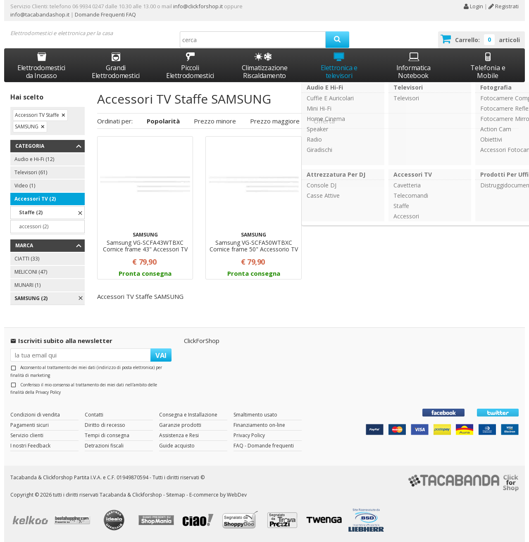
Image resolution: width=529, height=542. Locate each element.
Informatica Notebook (413, 65)
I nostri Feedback (30, 445)
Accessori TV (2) (35, 198)
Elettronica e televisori (339, 65)
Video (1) (24, 185)
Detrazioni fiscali (104, 445)
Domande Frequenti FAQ (105, 14)
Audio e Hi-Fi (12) (34, 159)
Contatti (94, 414)
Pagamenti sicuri (29, 424)
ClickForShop (201, 340)
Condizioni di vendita (35, 414)
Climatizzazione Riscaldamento (265, 71)
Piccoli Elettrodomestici (190, 65)
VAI (161, 355)
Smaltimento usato (255, 414)
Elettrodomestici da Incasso (41, 65)
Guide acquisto (177, 445)
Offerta (324, 121)
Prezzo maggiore (275, 121)
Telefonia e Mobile (487, 65)
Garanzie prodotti (180, 424)
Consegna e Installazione (188, 414)
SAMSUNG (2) (31, 298)
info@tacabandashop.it (39, 14)
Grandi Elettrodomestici (116, 65)
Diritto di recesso (105, 424)
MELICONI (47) (30, 271)
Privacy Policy (48, 392)
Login (473, 6)
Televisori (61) (30, 172)
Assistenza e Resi (179, 435)
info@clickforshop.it (198, 6)
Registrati (503, 6)
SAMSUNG (26, 126)
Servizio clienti (26, 435)
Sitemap (175, 494)
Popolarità (163, 121)
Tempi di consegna (107, 435)
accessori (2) (33, 226)
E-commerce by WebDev (218, 494)
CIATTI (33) (26, 258)
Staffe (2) (31, 212)
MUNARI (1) (27, 285)
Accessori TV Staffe (37, 114)
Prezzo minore (215, 121)
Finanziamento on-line (259, 424)
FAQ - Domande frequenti (264, 445)
